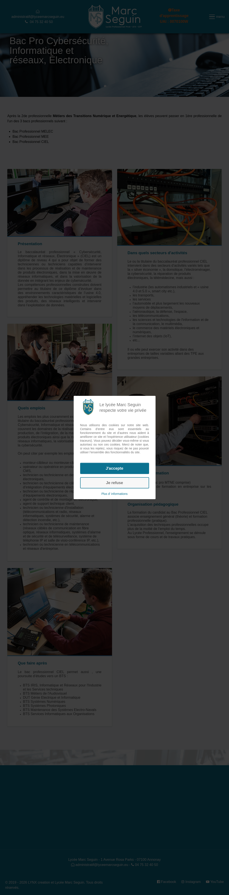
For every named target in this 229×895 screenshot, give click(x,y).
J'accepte (114, 468)
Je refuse (114, 483)
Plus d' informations (114, 494)
